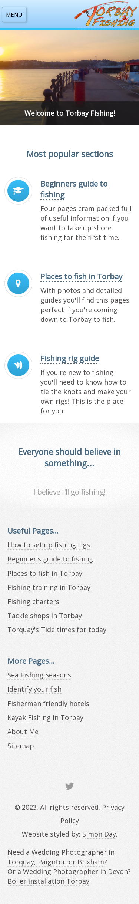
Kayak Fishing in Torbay (45, 717)
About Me (23, 731)
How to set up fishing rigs (48, 544)
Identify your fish (34, 688)
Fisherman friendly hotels (48, 703)
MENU (14, 14)
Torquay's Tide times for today (56, 629)
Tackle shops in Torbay (44, 615)
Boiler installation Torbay (48, 881)
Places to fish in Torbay (81, 276)
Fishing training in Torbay (48, 587)
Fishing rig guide (69, 358)
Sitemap (20, 745)
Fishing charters (33, 601)
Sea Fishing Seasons (39, 674)
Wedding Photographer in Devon (75, 871)
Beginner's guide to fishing (50, 558)
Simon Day (99, 833)
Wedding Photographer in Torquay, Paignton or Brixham (61, 857)
